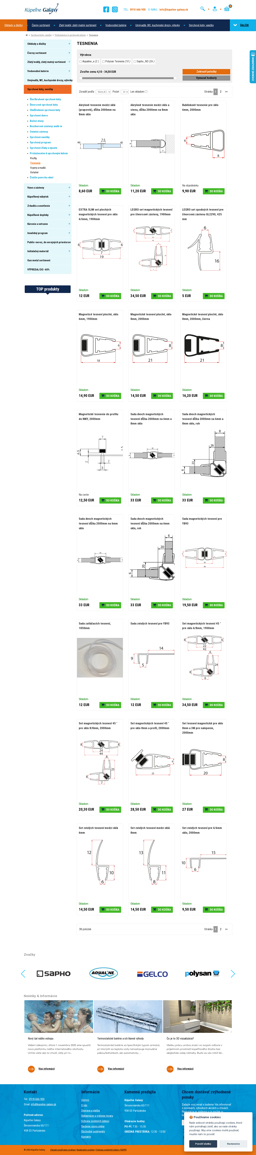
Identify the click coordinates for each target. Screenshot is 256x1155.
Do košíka (112, 191)
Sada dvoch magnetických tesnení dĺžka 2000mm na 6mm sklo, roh (149, 523)
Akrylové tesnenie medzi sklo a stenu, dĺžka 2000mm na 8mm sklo (149, 109)
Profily (33, 158)
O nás (84, 1105)
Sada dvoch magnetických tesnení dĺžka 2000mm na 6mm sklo (98, 523)
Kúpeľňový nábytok (37, 196)
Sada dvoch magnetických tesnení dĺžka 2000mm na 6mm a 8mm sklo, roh (202, 418)
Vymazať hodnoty (206, 78)
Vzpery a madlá (38, 167)
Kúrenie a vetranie (37, 224)
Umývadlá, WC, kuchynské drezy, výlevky (157, 25)
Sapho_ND (144, 61)
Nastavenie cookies (85, 1149)
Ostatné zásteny (39, 131)
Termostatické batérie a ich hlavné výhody (120, 1038)
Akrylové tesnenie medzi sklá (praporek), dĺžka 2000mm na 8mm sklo (97, 109)
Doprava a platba (90, 1110)
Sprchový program (40, 142)
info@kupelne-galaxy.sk (43, 1104)
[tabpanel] (58, 1038)
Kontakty (86, 1136)
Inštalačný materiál (38, 251)
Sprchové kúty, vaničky (201, 25)
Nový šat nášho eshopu (40, 1038)
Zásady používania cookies (63, 1149)
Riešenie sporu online (93, 1126)
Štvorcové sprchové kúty (44, 104)
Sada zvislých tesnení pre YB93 (149, 623)
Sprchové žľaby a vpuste (43, 147)
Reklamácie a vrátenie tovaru (97, 1115)
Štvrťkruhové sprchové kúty (45, 99)
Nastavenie (233, 1143)
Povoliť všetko (203, 1143)
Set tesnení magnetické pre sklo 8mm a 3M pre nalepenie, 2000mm (202, 728)
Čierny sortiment (41, 25)
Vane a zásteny (35, 187)
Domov (85, 1100)
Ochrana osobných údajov (95, 1121)
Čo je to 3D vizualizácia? (180, 1038)
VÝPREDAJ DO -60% (38, 269)
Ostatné (34, 172)
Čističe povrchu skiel (41, 177)
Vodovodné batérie (115, 25)
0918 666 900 (36, 1099)
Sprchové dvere (39, 115)
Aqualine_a (89, 61)
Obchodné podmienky (93, 1131)
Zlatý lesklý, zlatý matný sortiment (77, 25)
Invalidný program (37, 233)
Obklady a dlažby (13, 25)
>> (226, 91)
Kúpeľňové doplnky (38, 215)
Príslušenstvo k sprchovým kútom (70, 35)
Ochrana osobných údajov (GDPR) (111, 1149)
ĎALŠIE (241, 25)
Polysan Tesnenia (116, 61)
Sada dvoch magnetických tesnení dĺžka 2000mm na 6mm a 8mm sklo (151, 418)
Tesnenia (93, 35)
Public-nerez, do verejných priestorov (49, 242)
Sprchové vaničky (40, 137)
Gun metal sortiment (38, 260)
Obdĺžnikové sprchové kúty (45, 110)
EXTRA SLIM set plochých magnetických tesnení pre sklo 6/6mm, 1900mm (98, 214)
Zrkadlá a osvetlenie (38, 205)
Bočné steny (37, 121)
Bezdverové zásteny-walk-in (46, 126)
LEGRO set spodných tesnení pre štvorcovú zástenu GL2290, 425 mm (203, 214)
